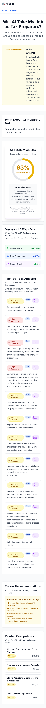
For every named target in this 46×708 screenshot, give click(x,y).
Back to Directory (10, 10)
